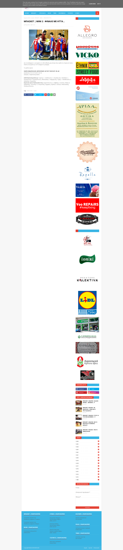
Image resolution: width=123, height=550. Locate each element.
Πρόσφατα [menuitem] (42, 13)
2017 (87, 466)
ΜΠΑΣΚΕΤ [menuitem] (33, 13)
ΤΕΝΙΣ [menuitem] (54, 13)
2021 (87, 455)
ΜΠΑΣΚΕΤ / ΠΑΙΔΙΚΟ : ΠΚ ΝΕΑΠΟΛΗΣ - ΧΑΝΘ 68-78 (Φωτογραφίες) (89, 409)
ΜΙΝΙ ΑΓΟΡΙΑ (30, 90)
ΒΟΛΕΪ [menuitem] (49, 13)
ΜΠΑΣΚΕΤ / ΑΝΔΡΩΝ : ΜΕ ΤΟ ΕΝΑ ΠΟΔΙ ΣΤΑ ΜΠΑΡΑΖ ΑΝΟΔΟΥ (90, 423)
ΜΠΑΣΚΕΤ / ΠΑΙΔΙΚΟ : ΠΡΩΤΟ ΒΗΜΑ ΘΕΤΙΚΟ (90, 430)
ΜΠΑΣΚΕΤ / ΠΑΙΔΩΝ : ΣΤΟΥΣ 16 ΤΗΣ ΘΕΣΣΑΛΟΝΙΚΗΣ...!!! (91, 416)
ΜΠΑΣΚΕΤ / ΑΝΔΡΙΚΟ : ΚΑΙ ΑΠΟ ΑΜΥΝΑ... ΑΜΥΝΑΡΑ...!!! (90, 401)
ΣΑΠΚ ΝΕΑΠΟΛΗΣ (35, 548)
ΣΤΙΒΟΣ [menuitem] (77, 13)
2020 (87, 457)
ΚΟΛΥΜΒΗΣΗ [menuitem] (62, 13)
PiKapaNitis (27, 24)
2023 (87, 449)
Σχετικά (90, 548)
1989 (87, 479)
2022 (87, 452)
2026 (87, 441)
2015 (87, 471)
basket (32, 18)
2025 (87, 444)
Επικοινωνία (96, 548)
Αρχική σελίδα (27, 18)
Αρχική (85, 548)
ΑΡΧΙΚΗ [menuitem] (27, 13)
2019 (87, 460)
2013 (87, 477)
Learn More (92, 3)
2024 (87, 446)
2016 (87, 468)
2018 (87, 463)
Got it (99, 3)
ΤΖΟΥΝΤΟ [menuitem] (70, 13)
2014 (87, 474)
